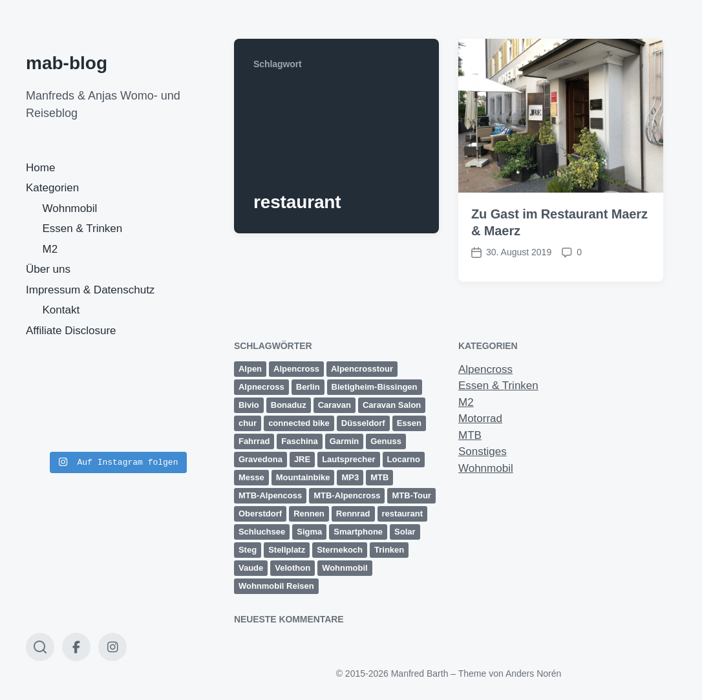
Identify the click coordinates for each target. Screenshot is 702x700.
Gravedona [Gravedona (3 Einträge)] (260, 459)
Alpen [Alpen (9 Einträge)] (250, 369)
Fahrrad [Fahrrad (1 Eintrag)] (254, 441)
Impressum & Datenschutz (90, 290)
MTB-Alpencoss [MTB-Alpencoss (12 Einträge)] (270, 495)
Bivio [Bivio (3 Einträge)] (249, 405)
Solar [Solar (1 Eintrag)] (405, 531)
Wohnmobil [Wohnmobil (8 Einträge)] (345, 568)
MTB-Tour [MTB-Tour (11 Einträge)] (411, 495)
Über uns (48, 269)
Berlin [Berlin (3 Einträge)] (308, 387)
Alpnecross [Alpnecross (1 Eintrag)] (261, 387)
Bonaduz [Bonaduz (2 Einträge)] (288, 405)
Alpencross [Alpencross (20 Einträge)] (296, 369)
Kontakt (61, 310)
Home (40, 168)
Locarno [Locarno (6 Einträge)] (403, 459)
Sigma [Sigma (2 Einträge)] (309, 531)
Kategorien (52, 188)
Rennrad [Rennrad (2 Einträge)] (353, 513)
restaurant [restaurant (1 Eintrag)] (402, 513)
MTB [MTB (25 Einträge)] (379, 477)
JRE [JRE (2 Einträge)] (302, 459)
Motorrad (480, 418)
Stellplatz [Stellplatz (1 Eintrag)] (286, 550)
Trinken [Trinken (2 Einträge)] (389, 550)
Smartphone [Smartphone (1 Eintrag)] (358, 531)
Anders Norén (533, 673)
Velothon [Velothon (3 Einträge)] (292, 568)
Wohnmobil (70, 208)
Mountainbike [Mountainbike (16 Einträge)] (303, 477)
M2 (50, 249)
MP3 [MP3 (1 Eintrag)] (350, 477)
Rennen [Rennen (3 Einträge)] (308, 513)
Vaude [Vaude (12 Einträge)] (251, 568)
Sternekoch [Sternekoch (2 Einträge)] (340, 550)
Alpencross (485, 369)
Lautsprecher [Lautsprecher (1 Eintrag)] (348, 459)
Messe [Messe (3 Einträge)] (251, 477)
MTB (470, 435)
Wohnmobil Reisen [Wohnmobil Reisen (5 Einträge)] (276, 586)
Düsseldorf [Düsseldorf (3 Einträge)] (363, 423)
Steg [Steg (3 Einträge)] (248, 550)
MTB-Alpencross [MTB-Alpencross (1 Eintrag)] (347, 495)
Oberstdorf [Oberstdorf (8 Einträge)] (260, 513)
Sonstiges (482, 451)
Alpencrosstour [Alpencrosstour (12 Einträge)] (362, 369)
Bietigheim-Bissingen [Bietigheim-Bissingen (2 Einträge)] (375, 387)
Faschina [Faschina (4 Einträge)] (299, 441)
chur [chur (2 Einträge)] (248, 423)
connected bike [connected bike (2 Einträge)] (299, 423)
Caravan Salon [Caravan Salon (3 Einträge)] (392, 405)
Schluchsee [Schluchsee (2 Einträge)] (262, 531)
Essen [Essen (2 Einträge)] (409, 423)
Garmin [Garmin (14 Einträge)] (344, 441)
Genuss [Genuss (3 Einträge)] (385, 441)
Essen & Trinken (83, 228)
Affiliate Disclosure (71, 330)
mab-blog (66, 63)
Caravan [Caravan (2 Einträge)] (334, 405)
